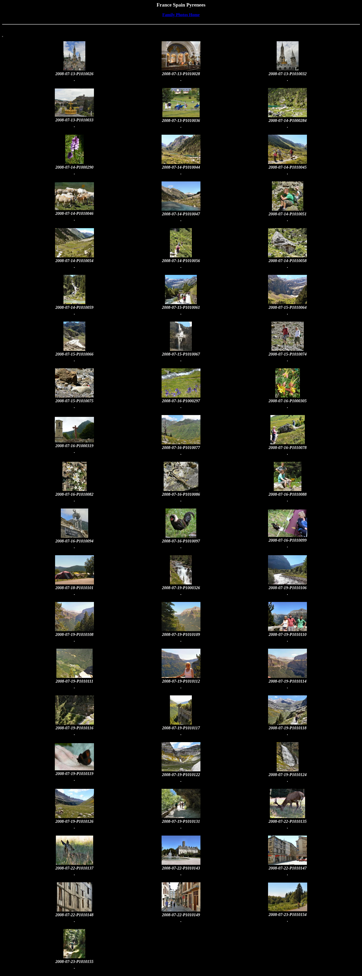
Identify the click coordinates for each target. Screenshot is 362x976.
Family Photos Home (181, 15)
